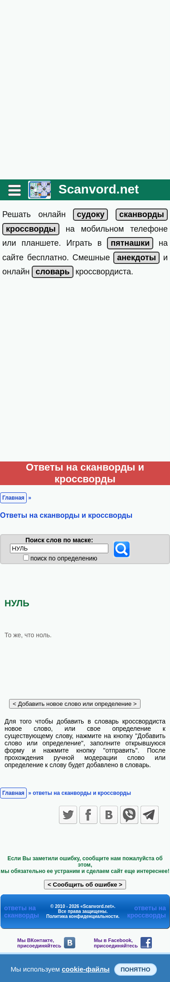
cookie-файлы (86, 969)
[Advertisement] (85, 90)
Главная (13, 498)
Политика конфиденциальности (82, 916)
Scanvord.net (98, 189)
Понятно (136, 969)
